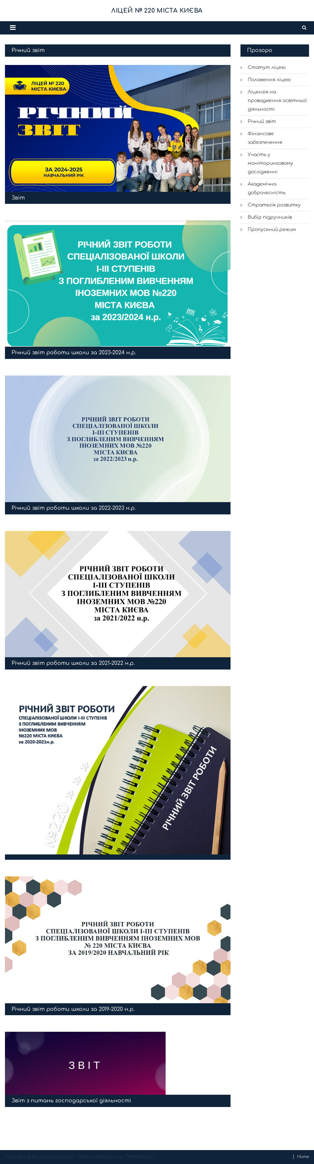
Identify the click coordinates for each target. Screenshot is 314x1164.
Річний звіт (262, 121)
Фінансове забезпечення (265, 138)
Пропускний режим (272, 229)
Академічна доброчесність (267, 188)
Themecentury (140, 1156)
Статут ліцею (267, 67)
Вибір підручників (270, 217)
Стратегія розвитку (274, 205)
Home (303, 1156)
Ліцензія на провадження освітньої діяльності (277, 100)
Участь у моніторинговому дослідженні (270, 163)
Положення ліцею (269, 79)
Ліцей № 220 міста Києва (156, 10)
